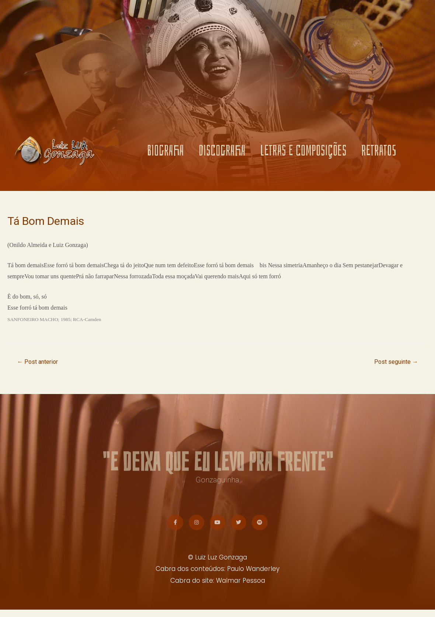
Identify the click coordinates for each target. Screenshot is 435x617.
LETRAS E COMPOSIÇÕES (303, 151)
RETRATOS (378, 151)
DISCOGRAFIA (222, 151)
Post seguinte (394, 362)
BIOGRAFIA (165, 151)
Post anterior (40, 362)
